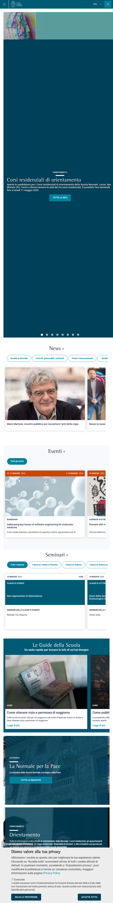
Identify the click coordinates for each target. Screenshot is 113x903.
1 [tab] (42, 335)
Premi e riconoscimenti (82, 358)
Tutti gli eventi (17, 461)
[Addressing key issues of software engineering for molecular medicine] (45, 504)
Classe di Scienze (74, 563)
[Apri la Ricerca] (107, 4)
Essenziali (19, 879)
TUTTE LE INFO (60, 197)
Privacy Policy (51, 873)
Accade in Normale (19, 358)
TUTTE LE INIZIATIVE (31, 779)
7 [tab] (73, 335)
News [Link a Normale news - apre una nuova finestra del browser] (56, 348)
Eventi (56, 451)
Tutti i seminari (17, 563)
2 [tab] (47, 335)
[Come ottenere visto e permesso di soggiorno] (46, 691)
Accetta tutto (89, 897)
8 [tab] (78, 335)
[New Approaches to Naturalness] (45, 600)
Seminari (56, 553)
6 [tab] (67, 335)
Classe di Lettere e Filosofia (45, 563)
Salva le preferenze (26, 897)
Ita (95, 4)
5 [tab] (62, 335)
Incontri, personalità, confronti (50, 358)
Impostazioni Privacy (19, 844)
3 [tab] (52, 335)
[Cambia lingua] (100, 4)
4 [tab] (57, 335)
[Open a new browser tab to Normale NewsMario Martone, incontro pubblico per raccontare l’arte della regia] (45, 399)
